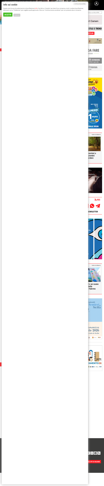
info (36, 8)
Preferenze (16, 15)
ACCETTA (7, 14)
